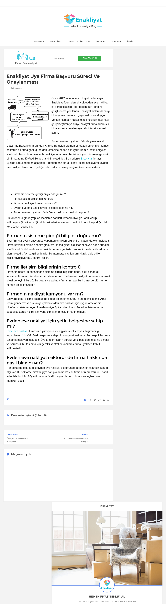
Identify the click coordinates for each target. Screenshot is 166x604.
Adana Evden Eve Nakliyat (135, 505)
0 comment (16, 88)
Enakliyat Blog (79, 595)
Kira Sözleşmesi (139, 455)
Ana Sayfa (38, 41)
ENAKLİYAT (56, 41)
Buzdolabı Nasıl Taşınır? (139, 275)
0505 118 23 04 (127, 138)
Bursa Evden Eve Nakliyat (135, 494)
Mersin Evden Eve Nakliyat (135, 510)
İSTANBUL (101, 41)
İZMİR (130, 41)
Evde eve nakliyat (17, 331)
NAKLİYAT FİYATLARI (79, 41)
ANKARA (116, 41)
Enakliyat (86, 158)
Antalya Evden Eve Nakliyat (136, 500)
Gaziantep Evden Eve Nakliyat (137, 516)
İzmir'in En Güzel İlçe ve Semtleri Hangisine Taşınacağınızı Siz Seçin (139, 320)
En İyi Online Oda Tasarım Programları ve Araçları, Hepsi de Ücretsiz (139, 230)
